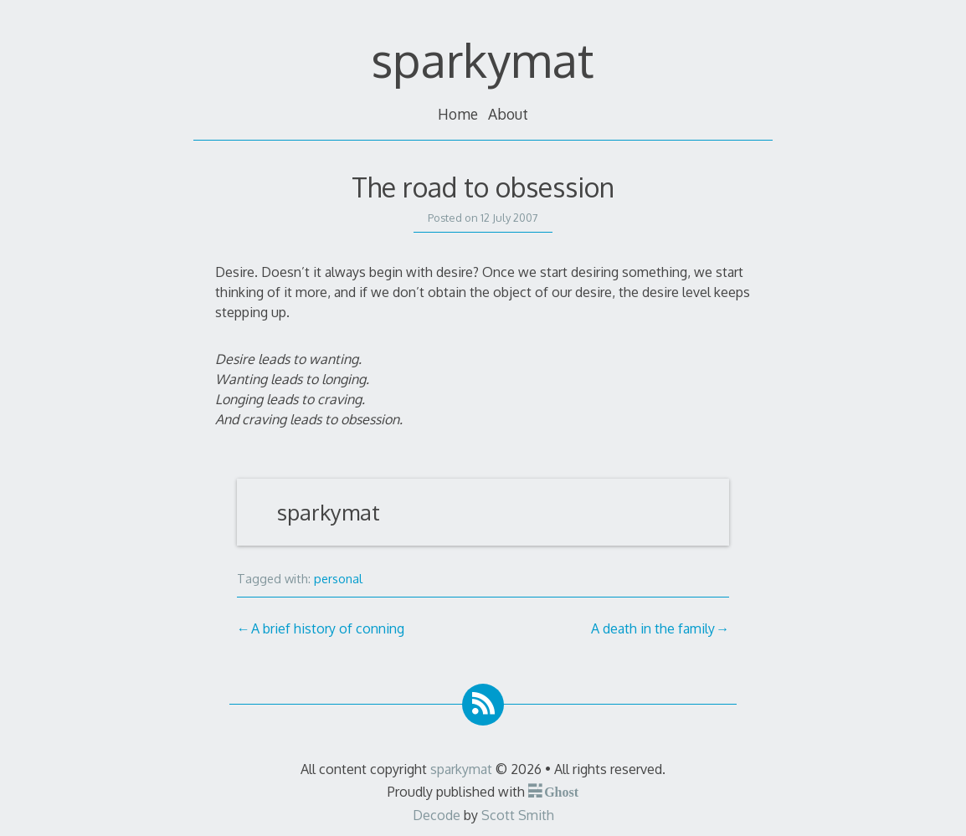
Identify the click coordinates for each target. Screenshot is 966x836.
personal (338, 578)
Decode (436, 815)
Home (458, 114)
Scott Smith (517, 815)
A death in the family (653, 628)
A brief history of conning (327, 628)
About (508, 114)
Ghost (561, 791)
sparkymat (482, 59)
